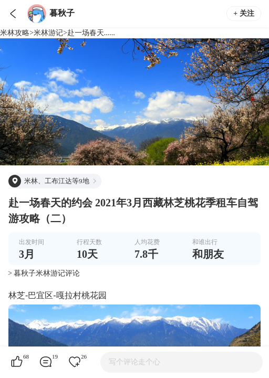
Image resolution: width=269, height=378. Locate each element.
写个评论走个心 (134, 362)
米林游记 (48, 33)
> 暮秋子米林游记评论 (44, 273)
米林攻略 (14, 33)
